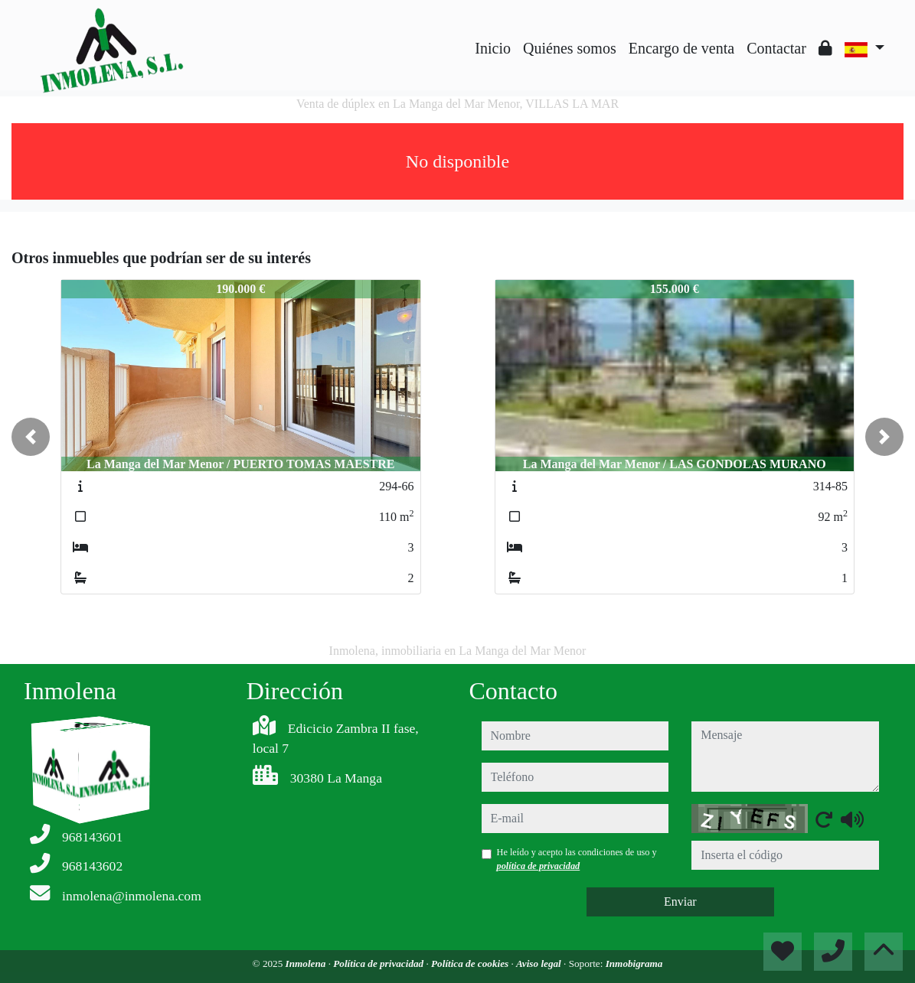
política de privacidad (538, 866)
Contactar (776, 48)
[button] (30, 437)
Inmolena (307, 963)
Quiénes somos (569, 48)
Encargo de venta (681, 48)
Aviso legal (540, 963)
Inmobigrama (634, 963)
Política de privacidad (379, 963)
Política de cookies (471, 963)
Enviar (680, 901)
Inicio (493, 48)
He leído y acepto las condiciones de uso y (577, 859)
